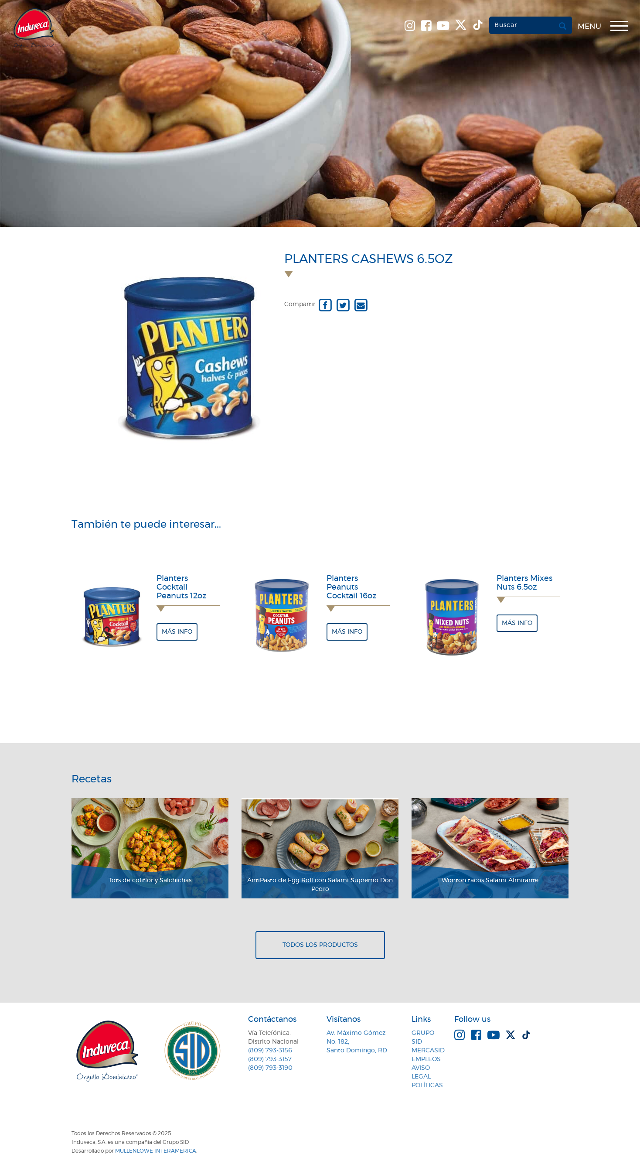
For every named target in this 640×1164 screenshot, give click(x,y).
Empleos (426, 1059)
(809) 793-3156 (270, 1051)
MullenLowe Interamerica (155, 1151)
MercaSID (428, 1051)
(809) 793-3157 (270, 1059)
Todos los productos (320, 945)
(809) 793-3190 (270, 1068)
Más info (177, 632)
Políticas (427, 1085)
